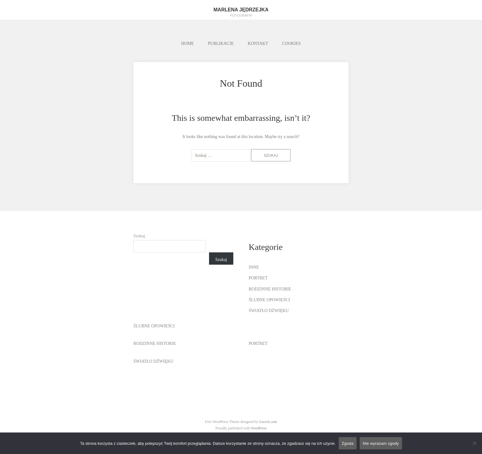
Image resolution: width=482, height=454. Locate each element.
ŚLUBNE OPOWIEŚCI (269, 300)
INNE (254, 267)
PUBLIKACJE (221, 43)
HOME (187, 43)
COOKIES (291, 43)
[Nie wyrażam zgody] (474, 443)
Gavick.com (268, 422)
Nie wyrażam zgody (381, 443)
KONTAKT (258, 43)
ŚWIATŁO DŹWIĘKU (269, 310)
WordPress (259, 428)
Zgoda (348, 443)
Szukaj (139, 236)
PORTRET (258, 278)
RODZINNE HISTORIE (270, 289)
